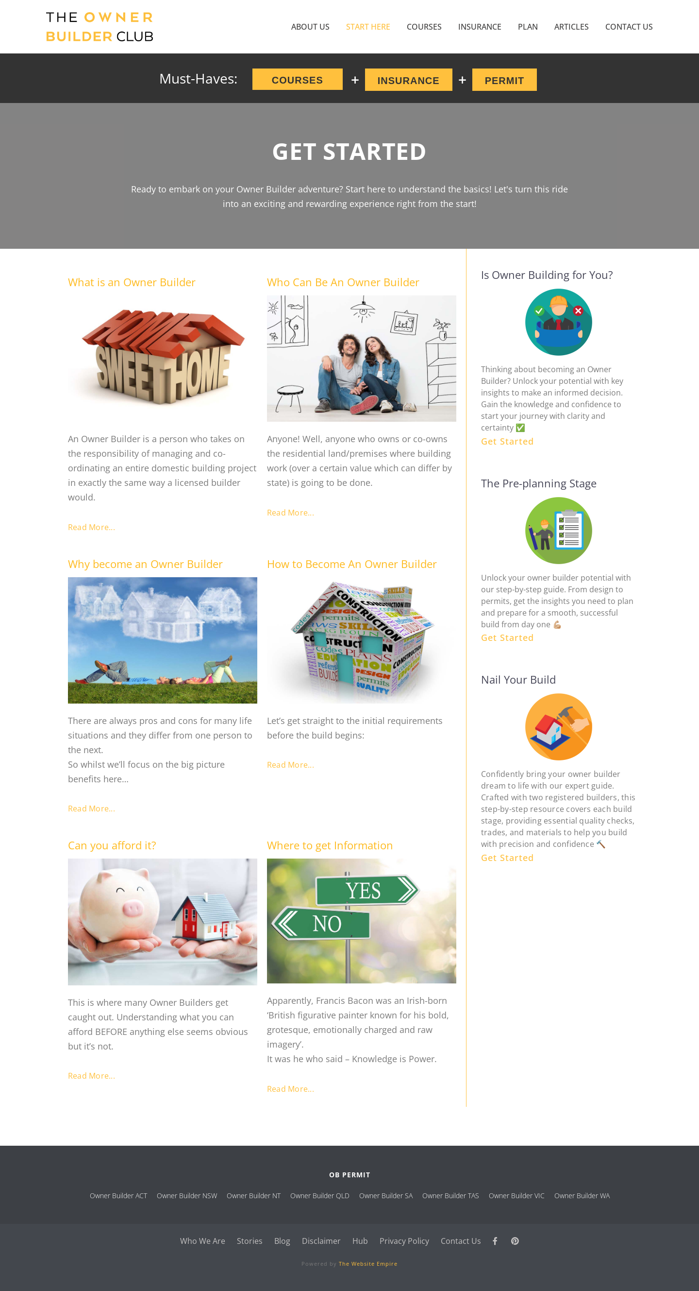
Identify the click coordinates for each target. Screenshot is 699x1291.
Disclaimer (321, 1241)
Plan (528, 27)
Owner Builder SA (386, 1195)
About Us (310, 27)
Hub (360, 1241)
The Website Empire (368, 1263)
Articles (571, 27)
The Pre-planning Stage (539, 483)
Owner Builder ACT (118, 1195)
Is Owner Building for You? (547, 274)
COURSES (424, 27)
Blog (282, 1241)
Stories (250, 1241)
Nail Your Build (518, 679)
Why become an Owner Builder (145, 563)
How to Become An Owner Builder (352, 563)
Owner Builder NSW (187, 1195)
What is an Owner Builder (132, 282)
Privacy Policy (404, 1241)
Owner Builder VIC (517, 1195)
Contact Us (629, 27)
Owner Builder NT (254, 1195)
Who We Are (202, 1241)
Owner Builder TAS (450, 1195)
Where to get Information (330, 845)
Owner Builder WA (582, 1195)
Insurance (479, 27)
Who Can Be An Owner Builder (343, 282)
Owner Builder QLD (320, 1195)
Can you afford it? (112, 845)
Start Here (368, 27)
